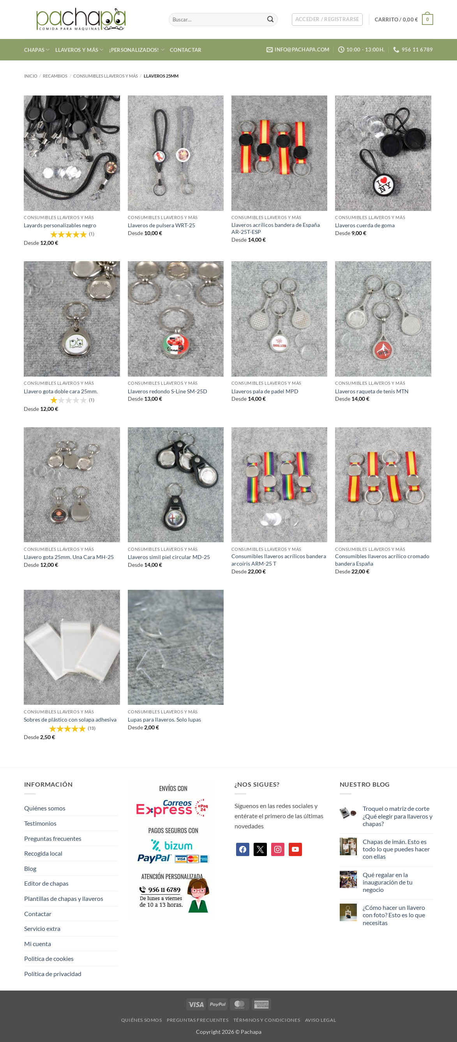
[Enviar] (270, 19)
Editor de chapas (46, 883)
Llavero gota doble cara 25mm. (61, 391)
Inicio (30, 75)
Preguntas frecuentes (52, 838)
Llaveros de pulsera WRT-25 (161, 225)
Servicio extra (42, 928)
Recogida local (43, 853)
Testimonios (40, 823)
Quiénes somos (44, 808)
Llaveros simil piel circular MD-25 (169, 557)
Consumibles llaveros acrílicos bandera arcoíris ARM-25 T (278, 560)
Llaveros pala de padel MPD (264, 391)
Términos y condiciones (266, 1020)
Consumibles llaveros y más (105, 75)
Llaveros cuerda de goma (365, 225)
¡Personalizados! (137, 49)
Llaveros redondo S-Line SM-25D (167, 391)
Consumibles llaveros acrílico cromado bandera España (382, 560)
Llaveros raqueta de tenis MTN (372, 391)
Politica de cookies (49, 958)
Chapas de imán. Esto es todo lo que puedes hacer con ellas (396, 849)
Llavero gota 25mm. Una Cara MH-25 (69, 557)
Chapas (37, 49)
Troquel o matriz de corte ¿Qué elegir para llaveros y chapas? (397, 816)
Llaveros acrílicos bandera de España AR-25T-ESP (275, 228)
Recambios (55, 75)
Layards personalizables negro (60, 225)
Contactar (185, 50)
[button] (327, 19)
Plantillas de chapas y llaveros (63, 898)
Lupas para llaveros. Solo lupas (164, 719)
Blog (30, 868)
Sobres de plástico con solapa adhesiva (70, 719)
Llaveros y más (79, 49)
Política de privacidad (52, 973)
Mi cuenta (37, 943)
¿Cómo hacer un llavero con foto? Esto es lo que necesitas (394, 915)
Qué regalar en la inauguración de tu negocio (388, 882)
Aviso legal (320, 1020)
